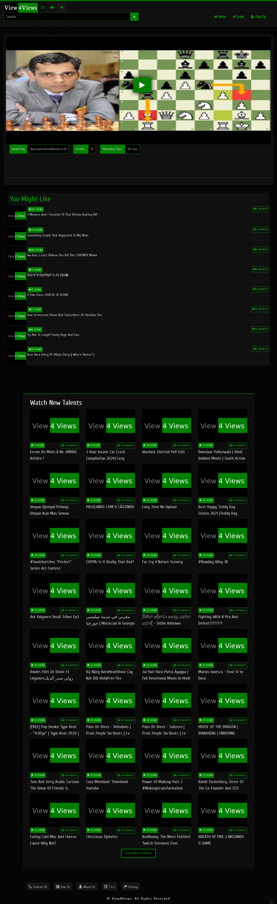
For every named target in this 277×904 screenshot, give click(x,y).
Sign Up (258, 17)
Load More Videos (138, 853)
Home (220, 17)
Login (238, 17)
